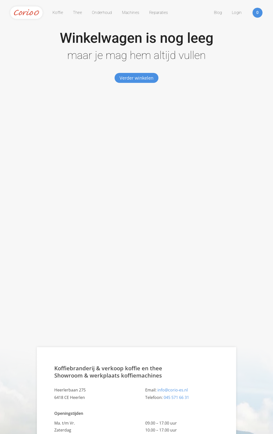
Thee (77, 12)
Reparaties (158, 12)
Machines (130, 12)
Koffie (58, 12)
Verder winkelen (136, 78)
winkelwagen (258, 13)
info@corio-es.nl (172, 390)
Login (237, 12)
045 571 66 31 (176, 397)
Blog (218, 12)
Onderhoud (102, 12)
